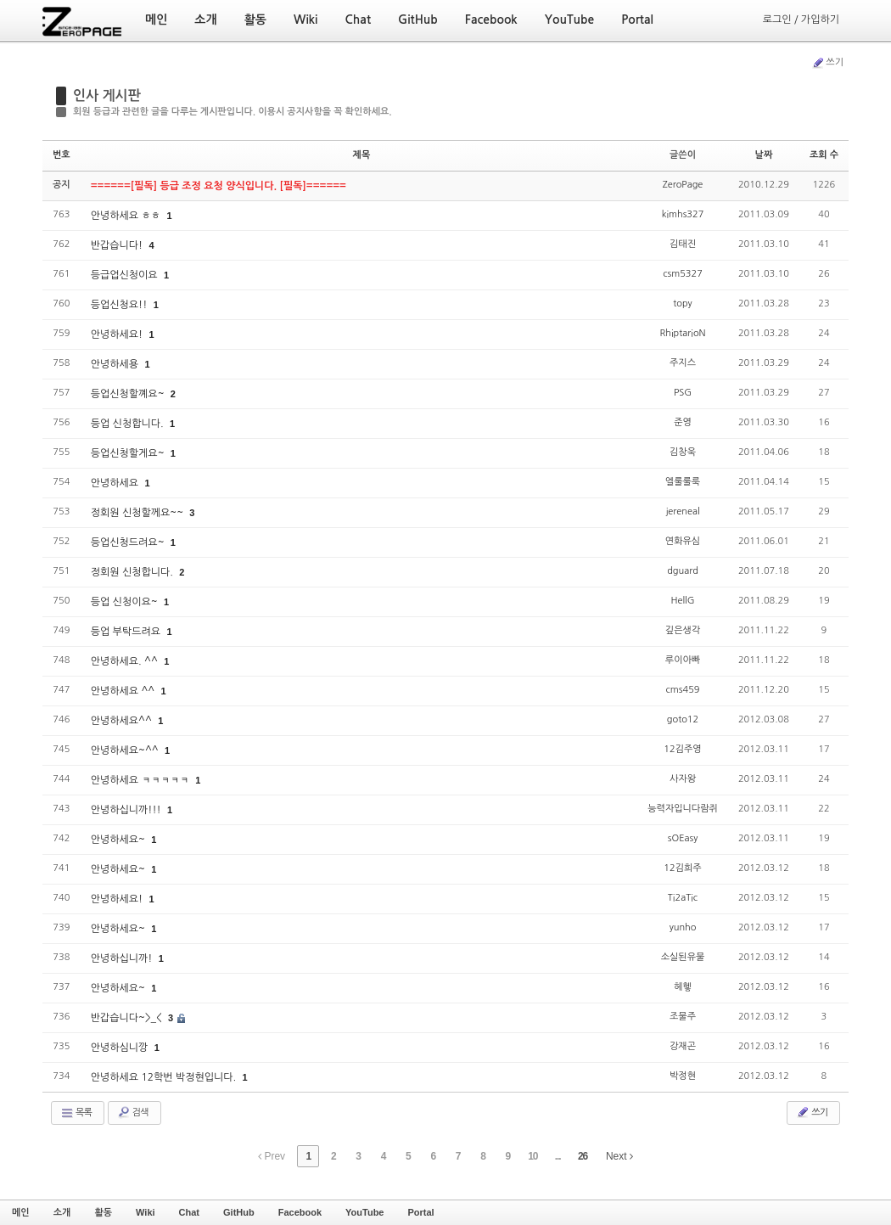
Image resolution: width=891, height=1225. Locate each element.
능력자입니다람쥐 (682, 808)
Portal (420, 1212)
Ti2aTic (683, 897)
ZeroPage (683, 184)
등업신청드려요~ (129, 542)
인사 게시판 (107, 95)
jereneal (682, 511)
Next (619, 1156)
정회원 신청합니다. (134, 572)
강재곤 (683, 1046)
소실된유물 (683, 957)
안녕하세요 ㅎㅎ (127, 216)
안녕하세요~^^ (126, 750)
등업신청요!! (120, 305)
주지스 (683, 363)
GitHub (239, 1212)
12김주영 (682, 749)
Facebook (300, 1212)
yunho (683, 927)
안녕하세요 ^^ (124, 691)
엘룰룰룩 (682, 481)
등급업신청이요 (125, 275)
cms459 (683, 689)
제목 (362, 155)
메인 (21, 1212)
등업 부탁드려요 (127, 632)
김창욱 (683, 452)
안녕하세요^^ (122, 721)
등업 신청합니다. (128, 424)
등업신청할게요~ (129, 453)
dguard (682, 571)
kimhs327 (683, 214)
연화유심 (682, 541)
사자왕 (683, 779)
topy (682, 303)
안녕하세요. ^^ (125, 661)
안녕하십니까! (123, 958)
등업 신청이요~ (125, 602)
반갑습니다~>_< (128, 1018)
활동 (103, 1212)
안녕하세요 (116, 483)
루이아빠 (682, 660)
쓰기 (827, 63)
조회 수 (824, 155)
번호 (61, 155)
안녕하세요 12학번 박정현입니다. (165, 1077)
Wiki (145, 1212)
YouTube (364, 1212)
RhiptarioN (682, 333)
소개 (62, 1212)
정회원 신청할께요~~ (139, 513)
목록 (76, 1113)
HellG (682, 600)
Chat (189, 1212)
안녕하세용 (116, 364)
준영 (683, 422)
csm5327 (683, 273)
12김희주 (682, 868)
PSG (683, 392)
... (558, 1156)
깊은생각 (682, 630)
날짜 (764, 155)
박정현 (683, 1076)
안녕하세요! (118, 334)
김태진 (683, 244)
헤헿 (683, 987)
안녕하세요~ (119, 839)
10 (532, 1156)
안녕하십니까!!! (127, 810)
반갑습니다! (118, 245)
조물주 (683, 1016)
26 (582, 1156)
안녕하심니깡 (121, 1047)
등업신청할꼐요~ (129, 394)
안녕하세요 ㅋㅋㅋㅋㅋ (142, 780)
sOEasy (683, 838)
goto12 (682, 719)
